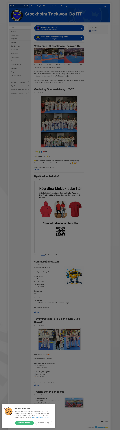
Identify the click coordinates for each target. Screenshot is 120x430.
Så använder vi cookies (40, 417)
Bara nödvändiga (43, 423)
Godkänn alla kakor (24, 423)
